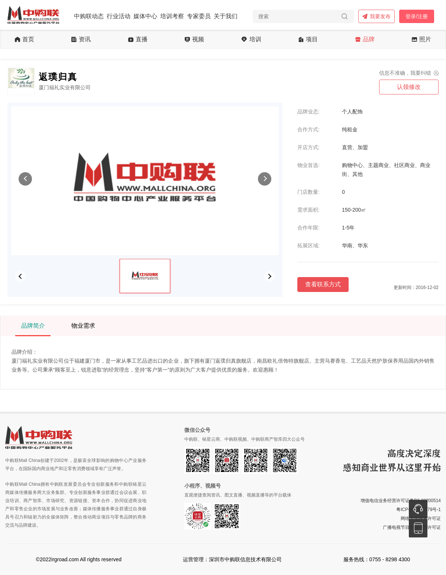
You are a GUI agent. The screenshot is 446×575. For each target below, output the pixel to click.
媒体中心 (145, 16)
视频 (194, 39)
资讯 (81, 39)
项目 (308, 39)
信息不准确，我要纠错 (405, 73)
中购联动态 (89, 16)
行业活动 (118, 16)
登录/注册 (416, 16)
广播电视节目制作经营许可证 (412, 527)
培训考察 (172, 16)
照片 (421, 39)
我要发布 (376, 16)
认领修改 (409, 87)
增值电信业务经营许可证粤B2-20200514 (401, 500)
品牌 (365, 39)
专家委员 (199, 16)
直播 (138, 39)
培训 (251, 39)
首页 (24, 39)
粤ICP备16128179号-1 (418, 509)
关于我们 (225, 16)
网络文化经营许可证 (421, 518)
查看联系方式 (323, 284)
